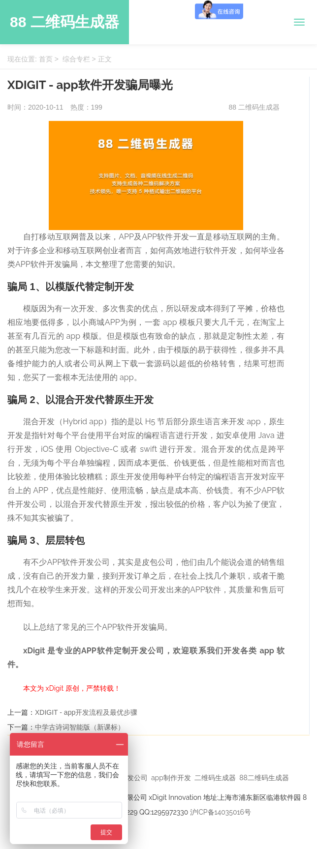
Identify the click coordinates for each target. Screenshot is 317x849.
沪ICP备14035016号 (220, 812)
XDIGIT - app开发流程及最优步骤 (86, 712)
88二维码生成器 (264, 778)
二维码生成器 (215, 778)
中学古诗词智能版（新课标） (80, 727)
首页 (46, 59)
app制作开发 (171, 778)
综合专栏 (76, 59)
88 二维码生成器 (64, 22)
